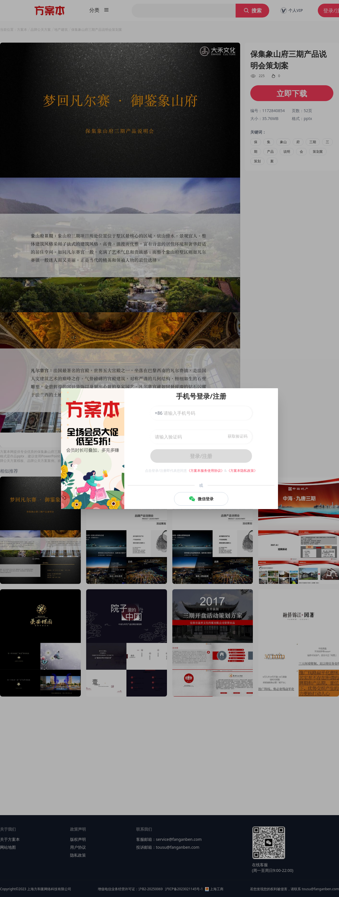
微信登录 (201, 499)
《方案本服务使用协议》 (205, 470)
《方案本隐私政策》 (242, 470)
